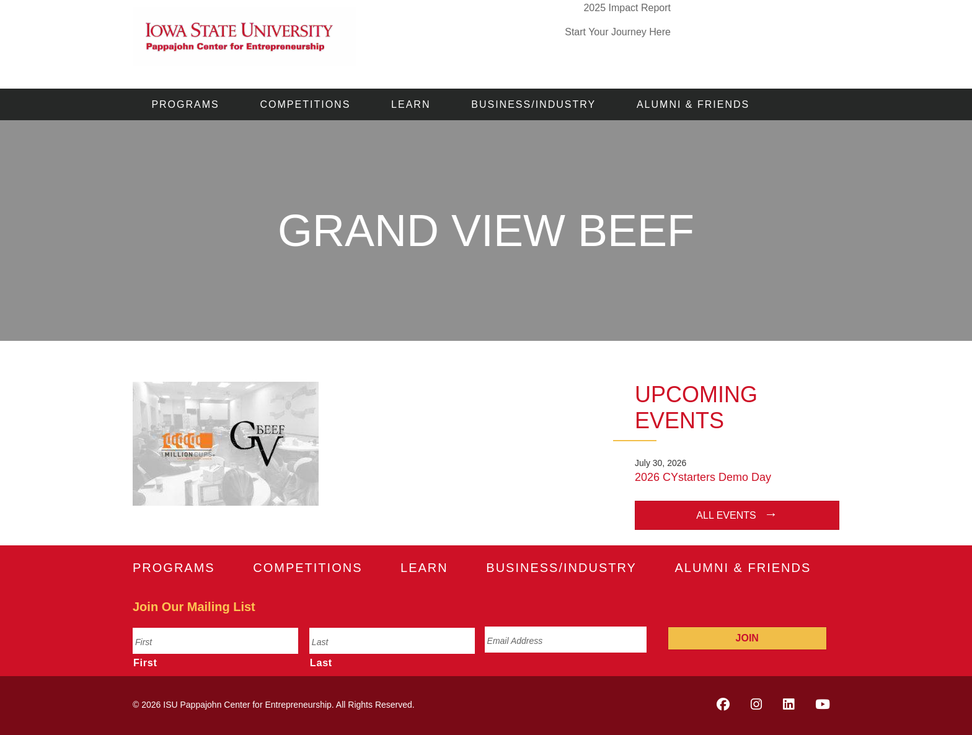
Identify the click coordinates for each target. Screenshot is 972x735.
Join (747, 638)
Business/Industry (533, 104)
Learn (410, 104)
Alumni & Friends (693, 104)
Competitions (305, 104)
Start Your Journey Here (618, 32)
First (145, 662)
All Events (726, 515)
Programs (185, 104)
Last (321, 662)
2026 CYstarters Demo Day (703, 477)
